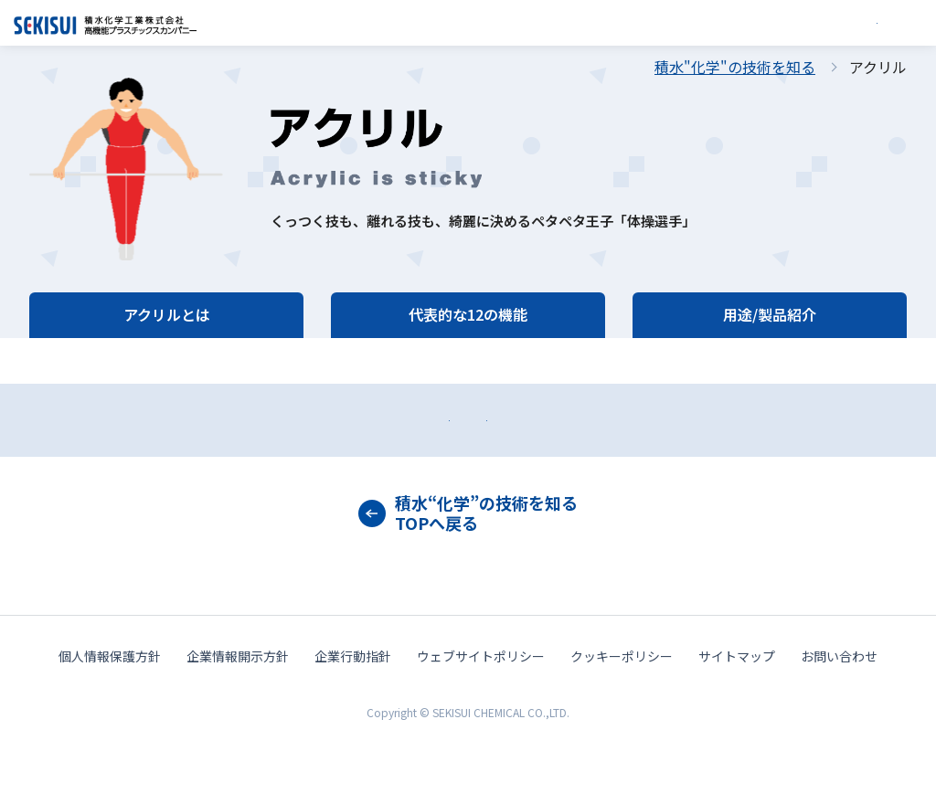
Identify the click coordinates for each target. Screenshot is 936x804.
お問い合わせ (239, 451)
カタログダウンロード (696, 451)
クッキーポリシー (621, 720)
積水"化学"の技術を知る (734, 67)
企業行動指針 (352, 720)
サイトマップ (736, 720)
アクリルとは (166, 314)
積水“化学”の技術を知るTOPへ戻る (486, 577)
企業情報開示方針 (237, 720)
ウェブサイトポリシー (481, 720)
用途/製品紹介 (769, 314)
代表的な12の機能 (468, 314)
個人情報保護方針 (109, 720)
